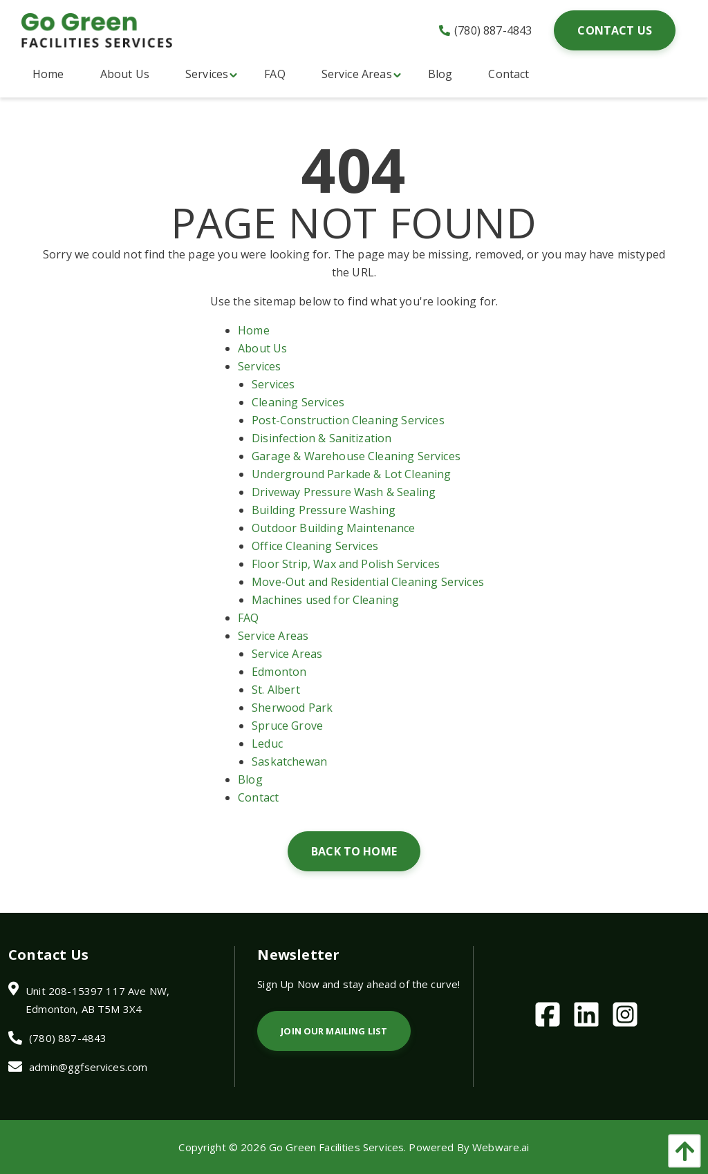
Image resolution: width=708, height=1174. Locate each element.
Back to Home (354, 851)
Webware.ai (501, 1147)
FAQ (248, 617)
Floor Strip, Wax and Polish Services (346, 563)
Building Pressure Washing (323, 510)
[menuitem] (48, 74)
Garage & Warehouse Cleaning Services (356, 456)
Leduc (267, 743)
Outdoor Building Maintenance (333, 528)
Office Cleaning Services (315, 545)
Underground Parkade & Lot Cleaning (351, 474)
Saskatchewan (289, 761)
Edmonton (279, 671)
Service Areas (273, 635)
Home (254, 330)
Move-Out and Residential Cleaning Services (368, 581)
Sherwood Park (292, 707)
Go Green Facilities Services (336, 1147)
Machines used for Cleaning (325, 599)
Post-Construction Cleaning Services (348, 420)
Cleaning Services (298, 402)
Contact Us (614, 30)
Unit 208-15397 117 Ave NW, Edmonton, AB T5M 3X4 (97, 1000)
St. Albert (276, 689)
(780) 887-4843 (485, 30)
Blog (250, 779)
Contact (258, 797)
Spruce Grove (287, 725)
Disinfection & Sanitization (321, 438)
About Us (262, 348)
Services (259, 366)
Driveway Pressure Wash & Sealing (344, 492)
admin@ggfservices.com (88, 1067)
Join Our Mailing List (334, 1031)
